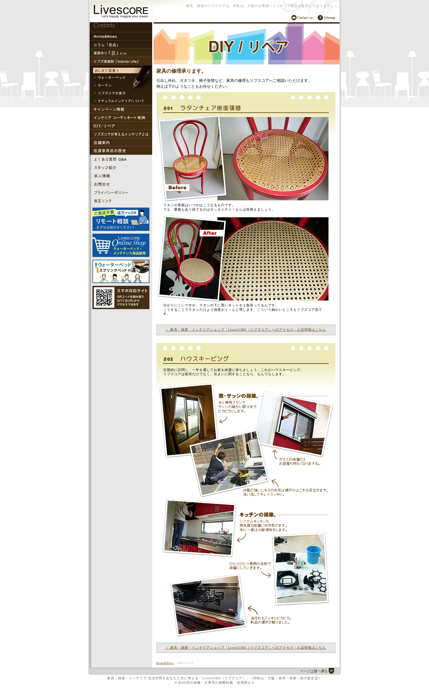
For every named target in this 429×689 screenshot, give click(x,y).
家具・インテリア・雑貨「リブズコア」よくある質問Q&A (121, 159)
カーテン (121, 85)
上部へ (316, 671)
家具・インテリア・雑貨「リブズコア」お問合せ (121, 184)
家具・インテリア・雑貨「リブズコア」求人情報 (121, 175)
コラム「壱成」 (121, 45)
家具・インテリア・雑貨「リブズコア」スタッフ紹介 (121, 167)
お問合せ (302, 17)
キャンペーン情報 (121, 109)
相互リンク (121, 200)
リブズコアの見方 (121, 93)
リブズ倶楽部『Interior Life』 (121, 61)
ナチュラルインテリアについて (121, 101)
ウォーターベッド (121, 78)
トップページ (121, 36)
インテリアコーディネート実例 (121, 117)
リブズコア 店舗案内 (121, 142)
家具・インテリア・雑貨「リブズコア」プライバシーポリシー (121, 192)
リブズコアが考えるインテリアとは (121, 134)
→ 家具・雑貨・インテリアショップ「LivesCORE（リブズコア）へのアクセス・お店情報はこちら (245, 330)
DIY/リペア (121, 126)
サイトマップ (326, 17)
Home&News (165, 663)
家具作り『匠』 (121, 53)
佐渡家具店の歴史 (121, 151)
